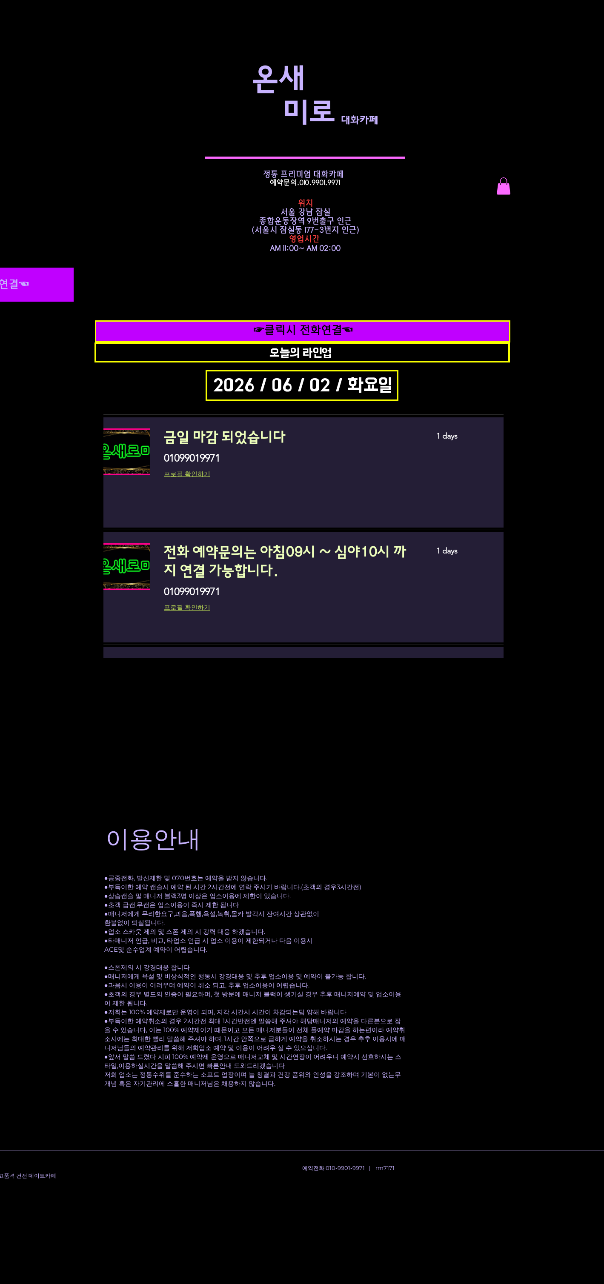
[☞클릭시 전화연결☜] (302, 330)
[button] (503, 186)
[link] (290, 437)
